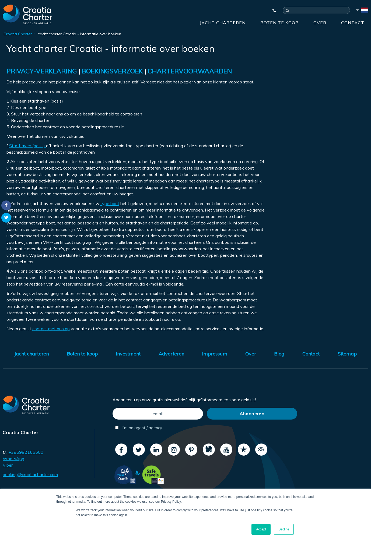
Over (319, 22)
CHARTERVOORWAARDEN (190, 71)
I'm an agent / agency (138, 427)
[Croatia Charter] (27, 14)
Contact (352, 22)
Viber (8, 465)
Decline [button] (283, 529)
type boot (109, 203)
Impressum (214, 354)
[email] (158, 414)
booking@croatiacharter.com (30, 474)
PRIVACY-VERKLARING (41, 71)
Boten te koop (279, 22)
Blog (279, 354)
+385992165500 (25, 452)
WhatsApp (13, 458)
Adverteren (171, 354)
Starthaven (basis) (27, 145)
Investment (128, 354)
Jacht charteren (223, 22)
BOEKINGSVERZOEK (112, 71)
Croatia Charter (18, 33)
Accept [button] (261, 529)
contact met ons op (51, 328)
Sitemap (347, 354)
